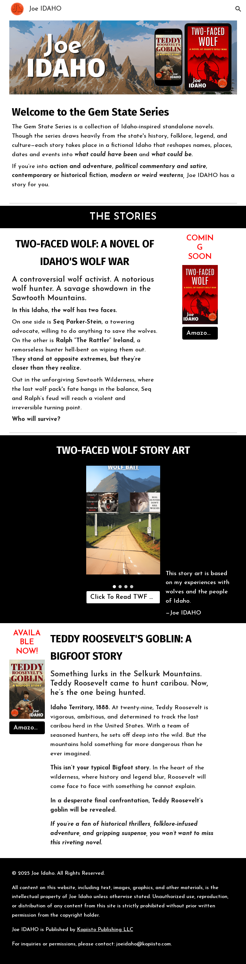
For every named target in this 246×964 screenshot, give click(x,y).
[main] (123, 148)
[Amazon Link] (200, 333)
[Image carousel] (123, 527)
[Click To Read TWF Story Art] (123, 597)
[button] (238, 9)
